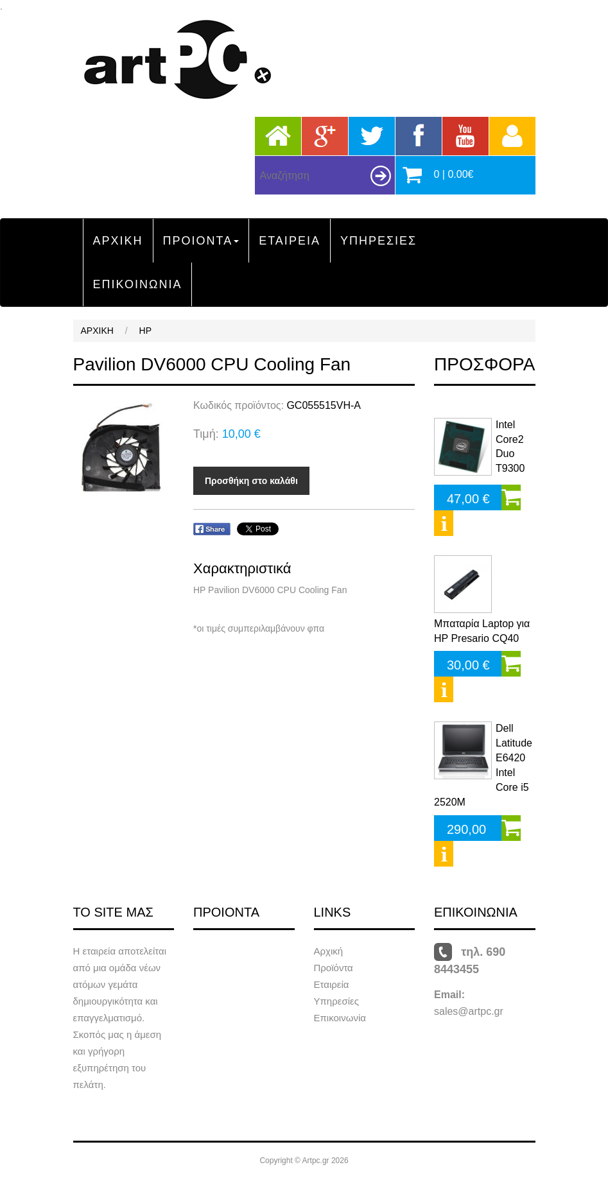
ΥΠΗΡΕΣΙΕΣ (378, 240)
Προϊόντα (333, 967)
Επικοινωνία (340, 1017)
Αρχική (328, 951)
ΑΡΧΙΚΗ (118, 240)
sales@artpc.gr (468, 1011)
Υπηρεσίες (336, 1001)
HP (145, 330)
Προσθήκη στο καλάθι (251, 481)
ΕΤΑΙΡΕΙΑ (289, 240)
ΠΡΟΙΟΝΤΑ (201, 240)
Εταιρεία (331, 984)
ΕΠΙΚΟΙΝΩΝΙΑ (137, 284)
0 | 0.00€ (454, 174)
